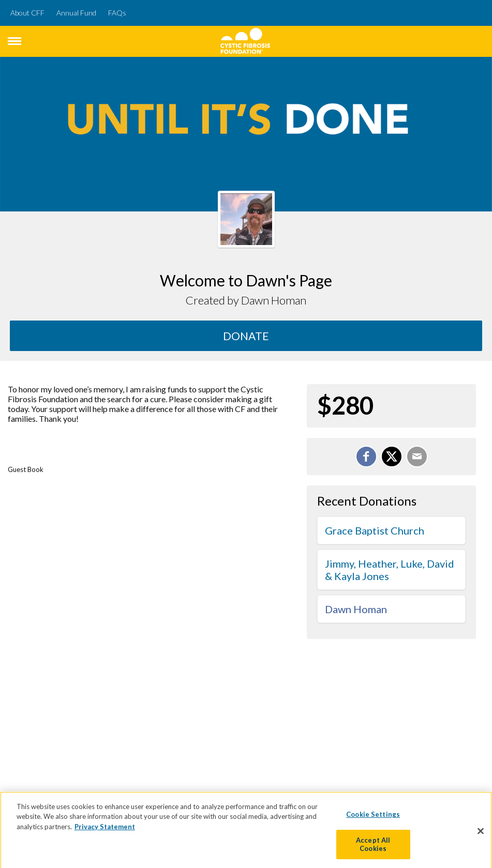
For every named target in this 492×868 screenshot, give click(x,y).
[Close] (480, 834)
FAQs (117, 12)
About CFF (27, 12)
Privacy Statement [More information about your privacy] (104, 830)
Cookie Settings (373, 818)
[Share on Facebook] (366, 456)
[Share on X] (391, 456)
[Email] (417, 456)
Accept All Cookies (373, 848)
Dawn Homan (356, 609)
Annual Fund (76, 12)
